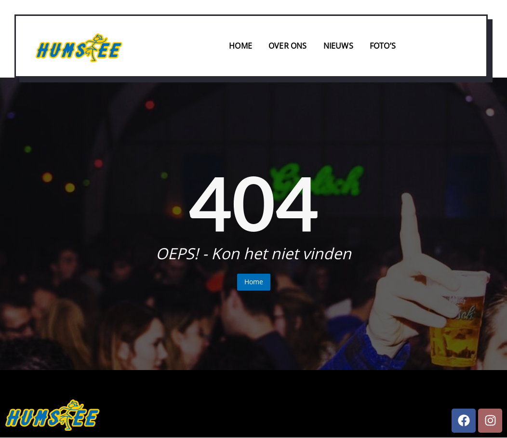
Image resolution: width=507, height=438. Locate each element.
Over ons (287, 45)
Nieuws (338, 45)
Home (240, 45)
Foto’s (383, 45)
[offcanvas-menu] (468, 47)
